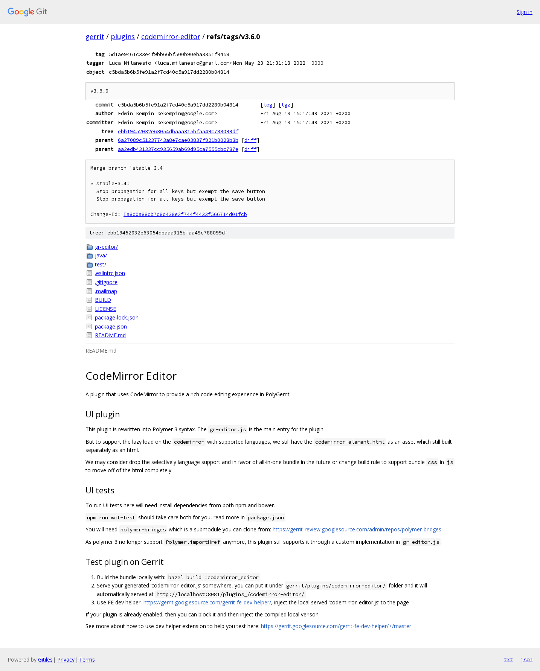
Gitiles (45, 659)
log (267, 104)
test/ (100, 264)
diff (250, 140)
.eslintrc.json (110, 273)
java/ (101, 255)
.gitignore (106, 282)
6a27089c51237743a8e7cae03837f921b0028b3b (178, 140)
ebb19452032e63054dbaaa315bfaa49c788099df (178, 131)
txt (508, 659)
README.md (110, 335)
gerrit (94, 36)
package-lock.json (117, 317)
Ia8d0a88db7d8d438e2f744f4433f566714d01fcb (185, 214)
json (526, 659)
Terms (87, 659)
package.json (111, 326)
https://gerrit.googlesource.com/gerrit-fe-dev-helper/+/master (336, 626)
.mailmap (106, 291)
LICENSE (105, 308)
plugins (123, 36)
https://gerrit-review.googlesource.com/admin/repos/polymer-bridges (357, 529)
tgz (285, 104)
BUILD (103, 299)
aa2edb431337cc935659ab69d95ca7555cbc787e (178, 149)
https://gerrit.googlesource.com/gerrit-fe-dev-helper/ (207, 602)
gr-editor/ (106, 246)
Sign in (524, 11)
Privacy (66, 659)
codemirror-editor (170, 36)
